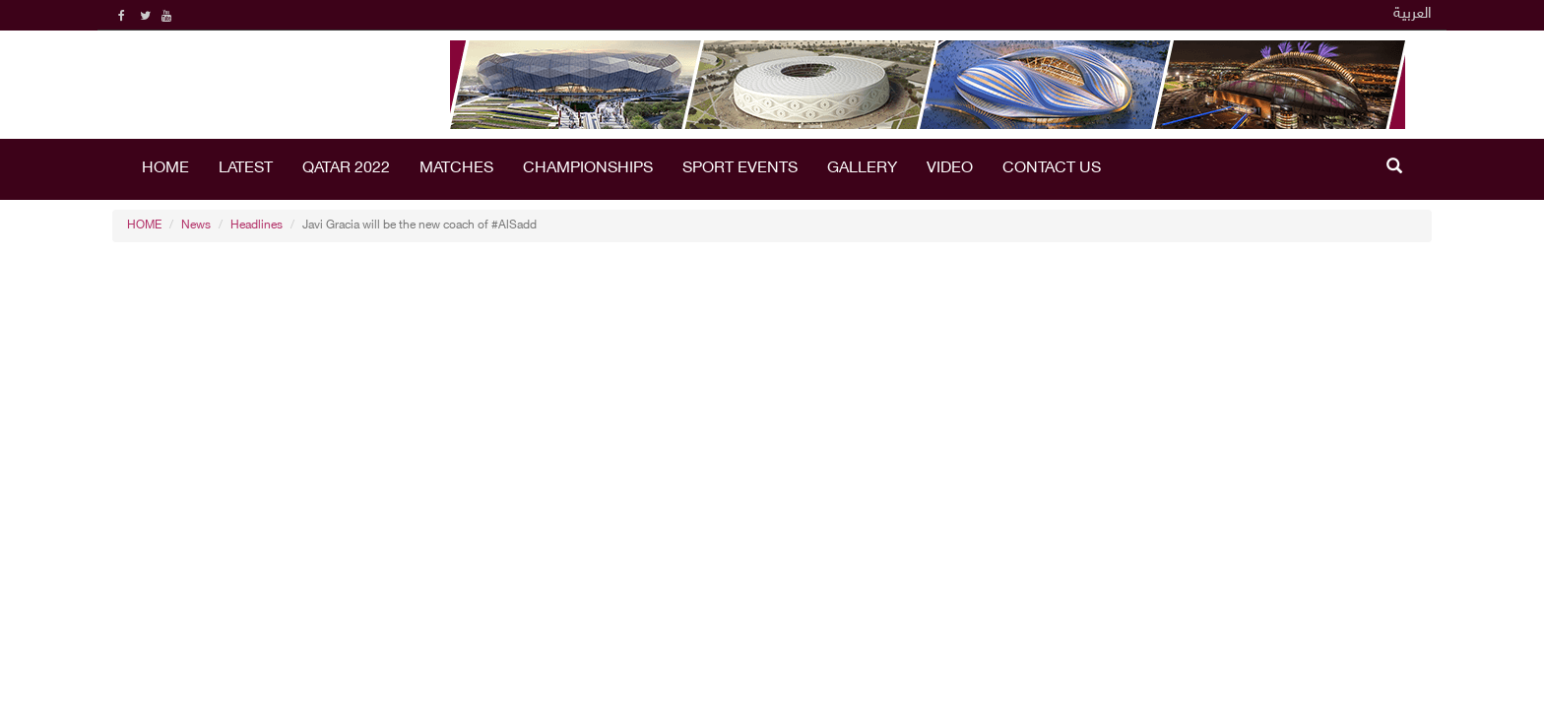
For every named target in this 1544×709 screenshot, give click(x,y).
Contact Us (1051, 169)
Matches (456, 169)
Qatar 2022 (346, 169)
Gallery (862, 169)
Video (950, 169)
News (196, 225)
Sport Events (740, 169)
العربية (1412, 14)
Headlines (256, 225)
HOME (165, 169)
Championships (588, 169)
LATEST (246, 169)
